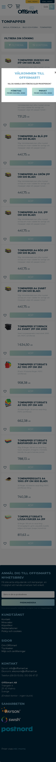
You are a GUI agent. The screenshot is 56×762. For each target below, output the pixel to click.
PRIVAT (43, 92)
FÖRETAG (16, 92)
